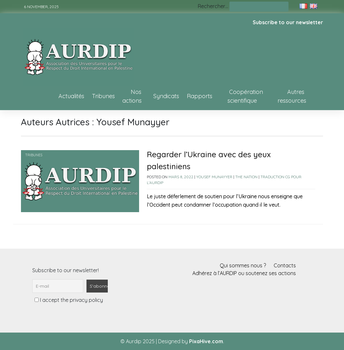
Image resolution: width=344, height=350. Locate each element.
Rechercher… (213, 6)
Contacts (285, 265)
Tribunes (103, 96)
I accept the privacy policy (69, 300)
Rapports (199, 96)
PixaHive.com (206, 341)
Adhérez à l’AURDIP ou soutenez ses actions (244, 273)
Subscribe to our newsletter (288, 22)
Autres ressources (292, 96)
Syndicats (166, 96)
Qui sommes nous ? (243, 265)
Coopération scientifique (245, 96)
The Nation (246, 176)
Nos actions (132, 96)
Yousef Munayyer (214, 176)
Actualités (71, 96)
